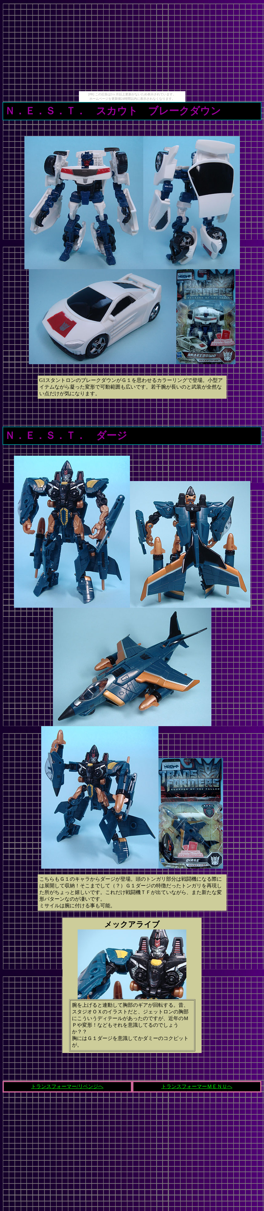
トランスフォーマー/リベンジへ (67, 1086)
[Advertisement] (132, 47)
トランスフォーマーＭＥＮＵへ (196, 1086)
